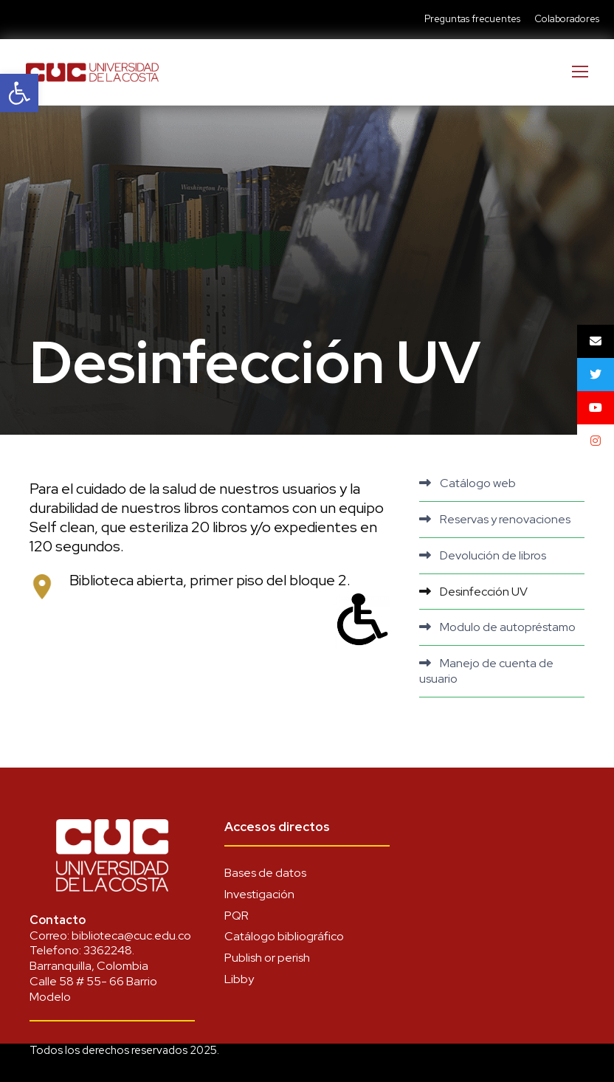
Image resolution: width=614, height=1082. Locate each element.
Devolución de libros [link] (493, 555)
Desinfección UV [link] (484, 591)
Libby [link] (239, 979)
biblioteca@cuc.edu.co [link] (131, 935)
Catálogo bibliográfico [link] (284, 936)
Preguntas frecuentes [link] (472, 19)
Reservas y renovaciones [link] (505, 519)
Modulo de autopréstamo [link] (508, 627)
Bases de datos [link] (265, 873)
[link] (19, 93)
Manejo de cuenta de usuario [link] (486, 670)
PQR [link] (236, 915)
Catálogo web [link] (478, 483)
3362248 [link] (107, 950)
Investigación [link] (259, 894)
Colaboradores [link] (566, 19)
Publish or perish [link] (267, 957)
